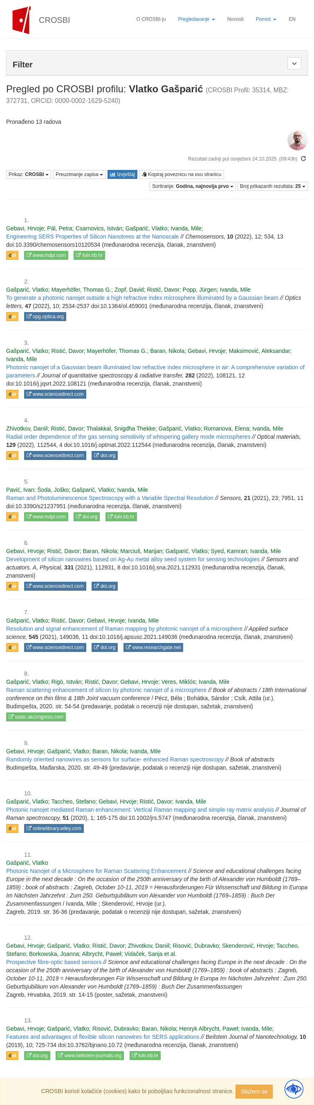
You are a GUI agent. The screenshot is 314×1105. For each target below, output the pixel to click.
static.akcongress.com (36, 717)
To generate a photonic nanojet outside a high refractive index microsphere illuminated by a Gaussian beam (142, 298)
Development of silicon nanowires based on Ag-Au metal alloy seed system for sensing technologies (133, 559)
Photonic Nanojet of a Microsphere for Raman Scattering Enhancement (96, 871)
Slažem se (254, 1091)
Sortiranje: (192, 186)
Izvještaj (122, 174)
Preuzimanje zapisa (79, 174)
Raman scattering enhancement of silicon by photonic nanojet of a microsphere (106, 690)
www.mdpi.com (46, 255)
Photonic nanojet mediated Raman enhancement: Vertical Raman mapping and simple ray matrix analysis (140, 809)
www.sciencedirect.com (55, 394)
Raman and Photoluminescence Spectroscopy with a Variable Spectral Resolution (109, 498)
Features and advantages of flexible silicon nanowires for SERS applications (102, 1037)
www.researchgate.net (153, 647)
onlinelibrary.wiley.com (54, 828)
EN (292, 19)
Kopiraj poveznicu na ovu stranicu (182, 174)
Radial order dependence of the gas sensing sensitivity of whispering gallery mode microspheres (128, 436)
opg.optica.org (45, 316)
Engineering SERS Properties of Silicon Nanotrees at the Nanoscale (92, 236)
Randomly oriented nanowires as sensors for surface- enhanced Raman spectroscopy (115, 759)
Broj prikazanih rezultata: (272, 186)
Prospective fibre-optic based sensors (53, 962)
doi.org (104, 455)
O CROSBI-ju (151, 19)
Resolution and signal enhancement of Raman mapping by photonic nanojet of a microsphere (124, 628)
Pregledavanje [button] (196, 19)
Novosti (235, 19)
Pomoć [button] (266, 19)
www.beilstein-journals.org (89, 1055)
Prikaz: (29, 174)
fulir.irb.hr (89, 255)
